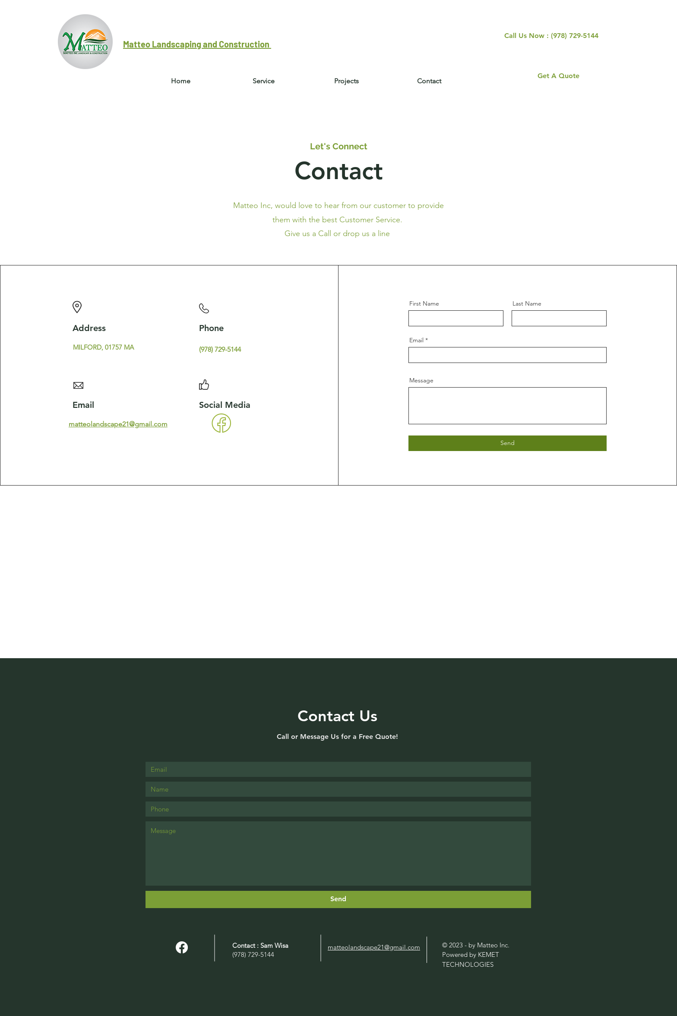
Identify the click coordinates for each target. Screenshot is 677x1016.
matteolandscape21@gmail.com (118, 424)
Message (421, 380)
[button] (429, 81)
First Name (424, 303)
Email (416, 340)
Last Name (526, 303)
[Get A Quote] (558, 76)
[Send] (507, 443)
